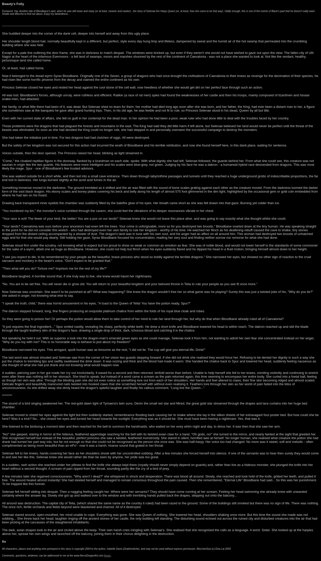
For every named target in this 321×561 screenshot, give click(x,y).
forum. (107, 555)
